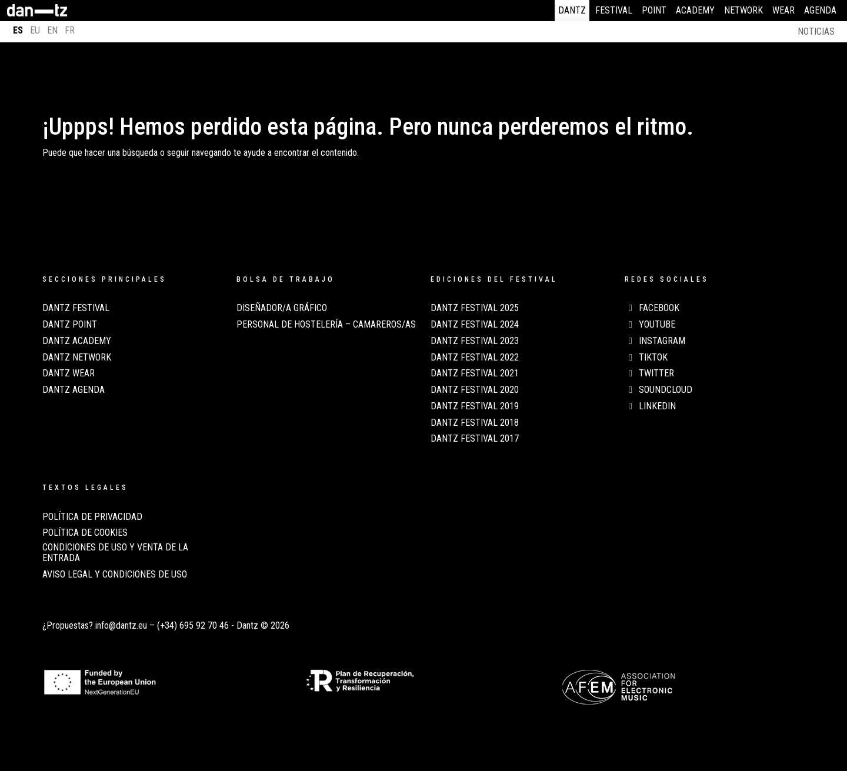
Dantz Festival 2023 (475, 341)
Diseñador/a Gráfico (281, 308)
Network (743, 10)
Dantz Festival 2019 (475, 406)
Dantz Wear (68, 373)
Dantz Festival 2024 (475, 324)
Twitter (649, 373)
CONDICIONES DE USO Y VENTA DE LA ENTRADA (115, 552)
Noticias (816, 31)
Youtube (650, 324)
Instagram (655, 341)
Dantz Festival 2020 (475, 390)
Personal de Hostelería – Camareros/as (326, 324)
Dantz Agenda (73, 390)
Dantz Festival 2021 (475, 373)
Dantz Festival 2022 (475, 357)
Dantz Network (76, 357)
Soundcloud (658, 390)
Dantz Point (69, 324)
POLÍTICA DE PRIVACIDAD (92, 517)
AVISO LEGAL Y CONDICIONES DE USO (114, 574)
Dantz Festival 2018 (475, 423)
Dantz (572, 10)
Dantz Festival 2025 (475, 308)
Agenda (820, 10)
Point (654, 10)
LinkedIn (650, 406)
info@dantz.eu (121, 625)
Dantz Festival (75, 308)
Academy (695, 10)
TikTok (646, 357)
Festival (613, 10)
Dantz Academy (76, 341)
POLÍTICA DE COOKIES (85, 533)
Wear (783, 10)
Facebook (652, 308)
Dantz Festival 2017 (475, 438)
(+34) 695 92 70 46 (193, 625)
